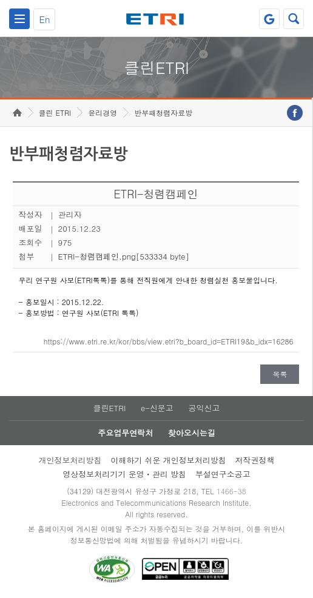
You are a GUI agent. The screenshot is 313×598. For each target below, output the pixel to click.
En (44, 19)
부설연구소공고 (223, 474)
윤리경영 (102, 112)
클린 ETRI (55, 112)
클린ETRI (109, 408)
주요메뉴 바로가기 (0, 0)
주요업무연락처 (125, 432)
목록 (279, 374)
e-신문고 (157, 408)
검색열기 (293, 18)
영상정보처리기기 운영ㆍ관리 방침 (124, 474)
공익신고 (204, 408)
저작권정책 (255, 460)
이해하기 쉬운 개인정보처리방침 (168, 460)
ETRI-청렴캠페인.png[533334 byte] (124, 256)
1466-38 (231, 491)
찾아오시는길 (191, 432)
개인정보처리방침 (69, 460)
